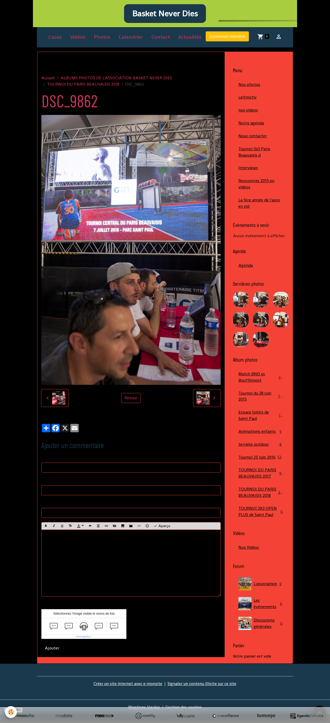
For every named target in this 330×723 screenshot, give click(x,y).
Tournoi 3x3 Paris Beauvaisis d (254, 153)
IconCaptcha (83, 637)
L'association (260, 592)
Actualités (189, 38)
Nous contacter (252, 136)
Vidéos (77, 38)
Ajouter (52, 649)
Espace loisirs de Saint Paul (260, 417)
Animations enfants (260, 433)
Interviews (248, 169)
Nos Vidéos (248, 556)
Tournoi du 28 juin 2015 (260, 398)
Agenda (245, 266)
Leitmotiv (247, 98)
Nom (46, 457)
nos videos (248, 111)
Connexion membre (227, 37)
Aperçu (162, 526)
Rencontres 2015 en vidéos (256, 185)
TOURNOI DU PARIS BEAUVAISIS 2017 (260, 475)
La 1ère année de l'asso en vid (259, 204)
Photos (102, 38)
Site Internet (53, 503)
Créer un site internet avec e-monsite (127, 692)
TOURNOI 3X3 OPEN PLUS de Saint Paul (260, 520)
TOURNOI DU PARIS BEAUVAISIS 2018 (83, 85)
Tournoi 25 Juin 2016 (260, 459)
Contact (160, 38)
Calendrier (131, 38)
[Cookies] (11, 712)
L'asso (55, 38)
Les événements (260, 612)
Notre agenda (251, 124)
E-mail (47, 480)
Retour (131, 398)
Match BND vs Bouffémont (260, 378)
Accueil (48, 78)
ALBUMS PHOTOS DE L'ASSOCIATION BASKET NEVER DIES (116, 78)
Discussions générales (260, 631)
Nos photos (249, 85)
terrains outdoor (260, 446)
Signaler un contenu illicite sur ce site (202, 692)
